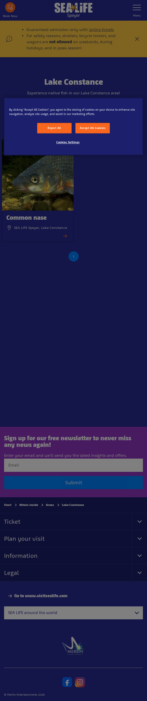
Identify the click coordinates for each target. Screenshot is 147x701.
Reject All (54, 128)
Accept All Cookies (92, 128)
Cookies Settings (67, 142)
